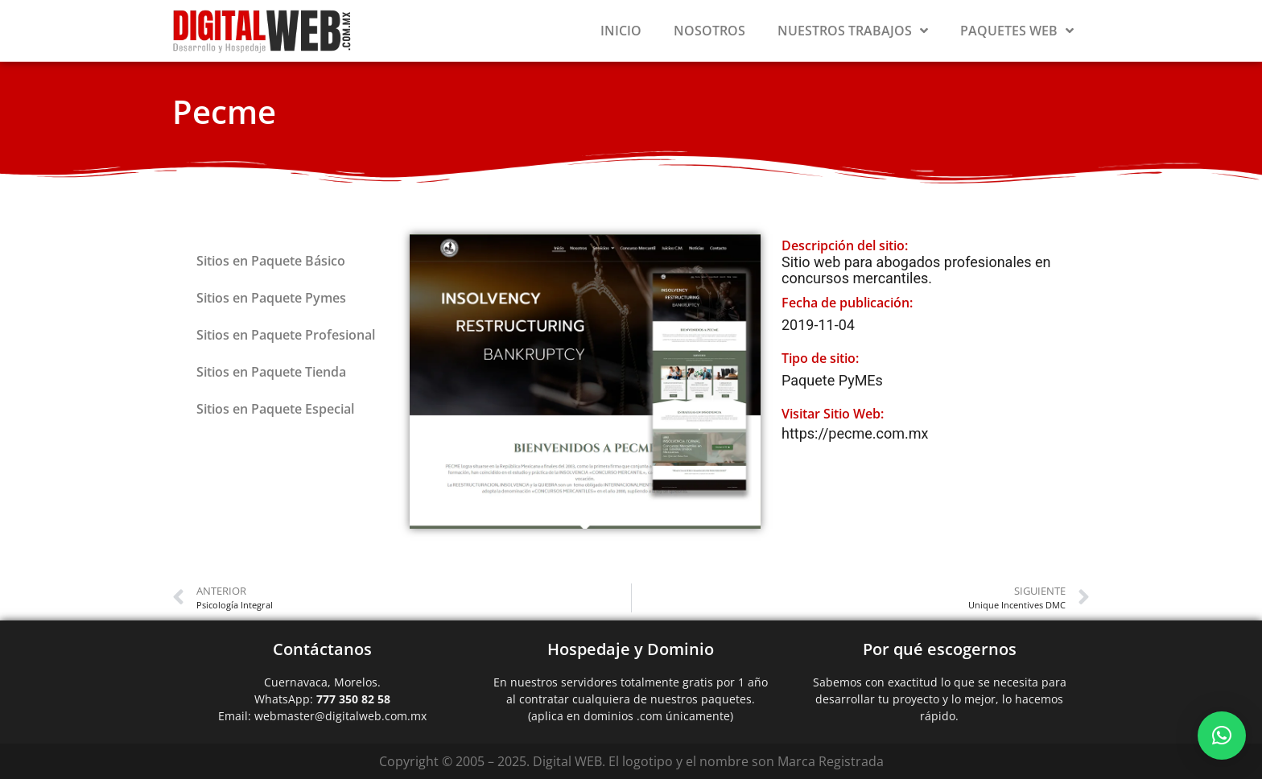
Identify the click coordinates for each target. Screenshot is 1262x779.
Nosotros (709, 30)
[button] (1222, 735)
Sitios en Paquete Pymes (271, 298)
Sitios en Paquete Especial (275, 409)
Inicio (620, 30)
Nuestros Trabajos (852, 30)
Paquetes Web (1017, 30)
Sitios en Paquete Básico (270, 261)
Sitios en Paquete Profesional (285, 335)
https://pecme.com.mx (855, 433)
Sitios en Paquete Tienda (271, 372)
